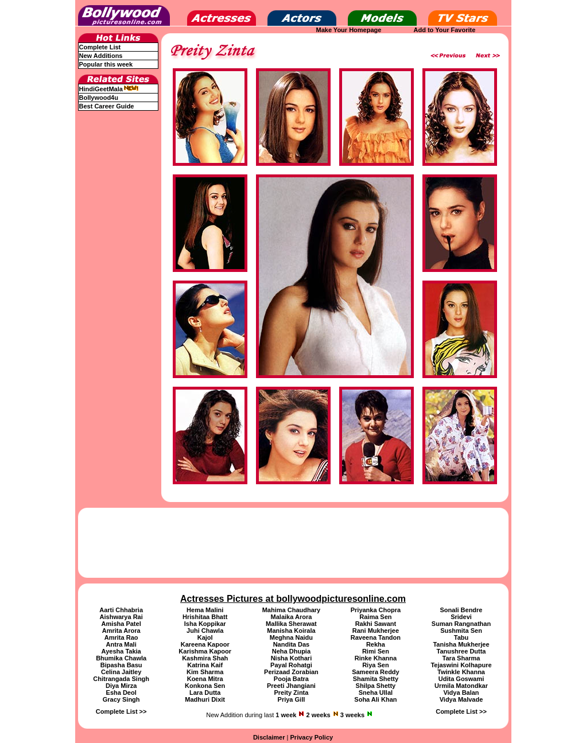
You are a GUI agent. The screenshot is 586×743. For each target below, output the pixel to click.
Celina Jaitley (121, 671)
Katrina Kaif (205, 665)
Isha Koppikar (205, 623)
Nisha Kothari (291, 658)
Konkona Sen (205, 685)
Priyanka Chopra (376, 609)
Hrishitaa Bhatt (205, 616)
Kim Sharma (205, 671)
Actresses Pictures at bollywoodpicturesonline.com (293, 599)
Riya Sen (375, 665)
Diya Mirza (121, 685)
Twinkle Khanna (461, 671)
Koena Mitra (205, 678)
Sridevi (461, 616)
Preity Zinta (291, 692)
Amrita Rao (121, 637)
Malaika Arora (291, 616)
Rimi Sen (375, 651)
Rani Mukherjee (375, 630)
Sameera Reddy (375, 671)
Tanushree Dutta (461, 651)
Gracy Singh (121, 699)
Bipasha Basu (121, 665)
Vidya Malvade (461, 699)
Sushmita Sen (461, 630)
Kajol (205, 637)
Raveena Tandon (376, 637)
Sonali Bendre (461, 609)
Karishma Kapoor (204, 651)
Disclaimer (269, 737)
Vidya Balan (461, 692)
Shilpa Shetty (376, 685)
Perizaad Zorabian (291, 671)
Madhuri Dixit (205, 699)
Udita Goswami (461, 678)
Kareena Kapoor (205, 644)
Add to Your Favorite (445, 29)
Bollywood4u (98, 97)
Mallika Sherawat (291, 623)
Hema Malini (205, 609)
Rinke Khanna (376, 658)
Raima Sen (375, 616)
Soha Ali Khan (375, 699)
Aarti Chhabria (121, 609)
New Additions (101, 55)
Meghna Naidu (291, 637)
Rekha (375, 644)
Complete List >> (121, 711)
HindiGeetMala (109, 88)
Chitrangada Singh (121, 678)
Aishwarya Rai (121, 616)
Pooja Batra (291, 678)
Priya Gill (291, 699)
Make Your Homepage (349, 29)
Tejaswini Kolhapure (460, 665)
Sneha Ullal (376, 692)
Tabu (461, 637)
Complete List (100, 47)
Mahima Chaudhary (291, 609)
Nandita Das (291, 644)
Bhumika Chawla (121, 658)
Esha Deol (121, 692)
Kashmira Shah (205, 658)
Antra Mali (121, 644)
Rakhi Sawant (376, 623)
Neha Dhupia (291, 651)
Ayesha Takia (121, 651)
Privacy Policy (311, 737)
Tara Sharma (461, 658)
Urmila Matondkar (461, 685)
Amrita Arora (121, 630)
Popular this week (106, 64)
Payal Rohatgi (291, 665)
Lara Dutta (204, 692)
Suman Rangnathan (461, 623)
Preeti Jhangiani (291, 685)
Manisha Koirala (291, 630)
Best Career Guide (106, 106)
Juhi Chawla (205, 630)
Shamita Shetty (375, 678)
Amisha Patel (121, 623)
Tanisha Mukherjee (461, 644)
